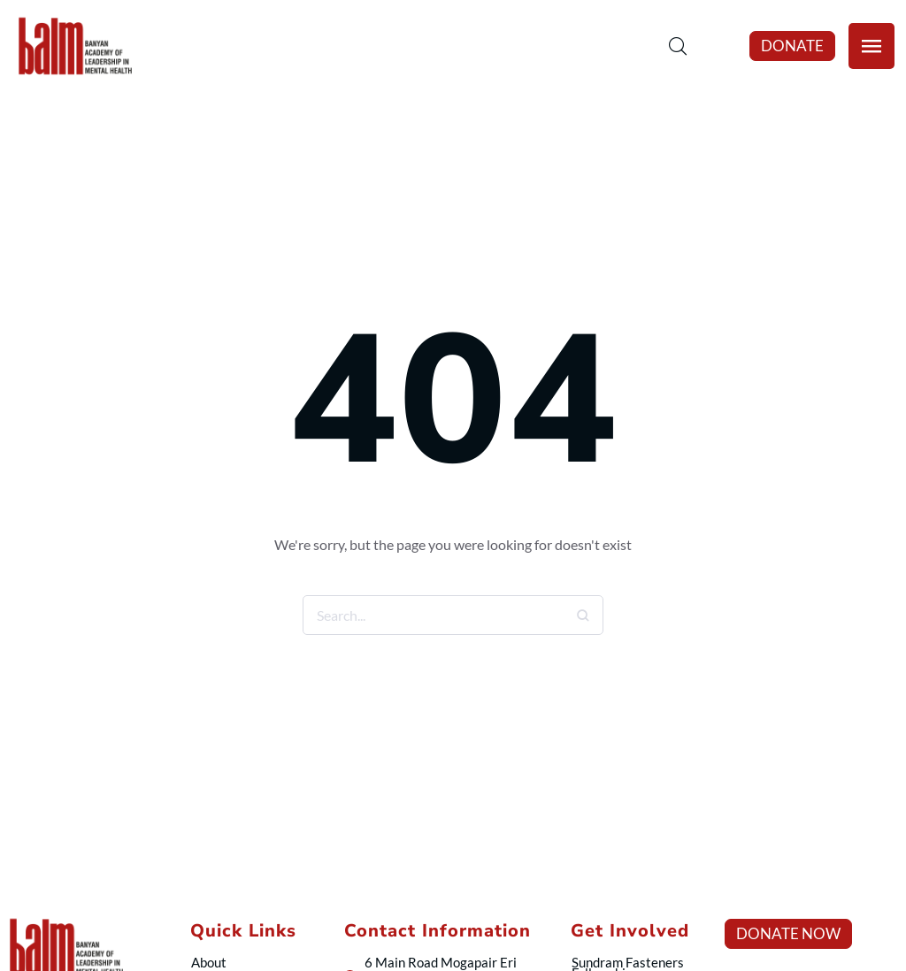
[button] (792, 46)
